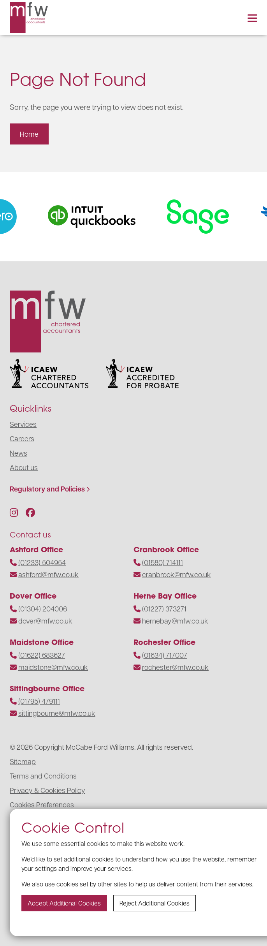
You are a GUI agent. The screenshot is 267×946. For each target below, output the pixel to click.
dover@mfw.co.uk (45, 620)
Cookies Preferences (42, 804)
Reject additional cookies (154, 903)
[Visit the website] (99, 216)
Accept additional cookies (64, 903)
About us (24, 467)
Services (23, 423)
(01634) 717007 (164, 654)
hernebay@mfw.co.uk (175, 620)
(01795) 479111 (39, 700)
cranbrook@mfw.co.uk (176, 574)
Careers (22, 438)
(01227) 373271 (164, 608)
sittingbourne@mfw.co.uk (56, 712)
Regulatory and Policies (47, 489)
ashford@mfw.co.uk (48, 574)
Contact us (30, 534)
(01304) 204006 (42, 608)
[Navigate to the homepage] (29, 17)
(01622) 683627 (41, 654)
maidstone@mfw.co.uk (53, 666)
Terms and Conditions (43, 775)
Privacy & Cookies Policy (47, 790)
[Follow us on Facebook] (30, 512)
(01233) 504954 (42, 562)
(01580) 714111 (162, 562)
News (18, 452)
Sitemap (23, 761)
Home (29, 133)
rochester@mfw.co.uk (175, 666)
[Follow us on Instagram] (14, 512)
